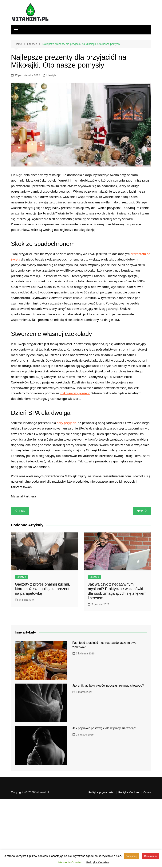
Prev (20, 510)
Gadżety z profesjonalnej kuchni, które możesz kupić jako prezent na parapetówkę (42, 588)
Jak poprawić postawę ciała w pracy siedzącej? (104, 728)
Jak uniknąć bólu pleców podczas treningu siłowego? (108, 685)
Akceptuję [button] (131, 856)
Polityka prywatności (101, 792)
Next (142, 510)
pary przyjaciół (67, 423)
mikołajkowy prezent (75, 393)
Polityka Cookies (129, 792)
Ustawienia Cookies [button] (69, 862)
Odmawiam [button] (150, 856)
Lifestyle (51, 75)
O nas (147, 792)
